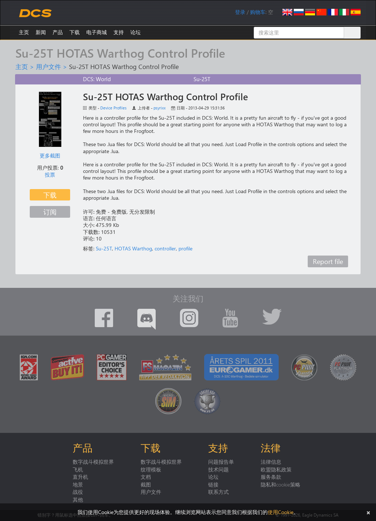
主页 (24, 32)
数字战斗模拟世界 (93, 461)
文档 (146, 476)
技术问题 (218, 469)
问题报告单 (221, 461)
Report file (328, 261)
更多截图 (50, 155)
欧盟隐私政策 (276, 469)
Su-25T (104, 248)
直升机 (80, 476)
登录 (240, 11)
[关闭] (368, 512)
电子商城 (96, 32)
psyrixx (159, 108)
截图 (146, 484)
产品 (58, 32)
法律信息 (271, 461)
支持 (118, 32)
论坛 (135, 32)
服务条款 (271, 476)
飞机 (78, 469)
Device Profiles (113, 108)
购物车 (257, 11)
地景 (78, 484)
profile (185, 248)
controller (165, 248)
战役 (78, 491)
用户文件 (48, 66)
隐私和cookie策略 (280, 484)
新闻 (41, 32)
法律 (271, 447)
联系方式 (218, 491)
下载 (74, 32)
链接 (213, 484)
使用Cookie (280, 512)
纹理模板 (151, 469)
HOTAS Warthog (133, 248)
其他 (78, 499)
